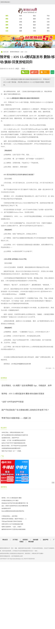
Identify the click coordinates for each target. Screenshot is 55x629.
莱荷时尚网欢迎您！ (6, 2)
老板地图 (35, 539)
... (52, 72)
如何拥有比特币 (6, 508)
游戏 (20, 22)
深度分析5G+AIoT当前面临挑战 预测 (12, 524)
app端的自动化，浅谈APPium (10, 437)
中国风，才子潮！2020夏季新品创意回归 (14, 440)
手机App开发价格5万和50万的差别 (12, 521)
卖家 (48, 28)
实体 (48, 25)
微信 (26, 72)
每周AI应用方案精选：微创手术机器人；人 (14, 518)
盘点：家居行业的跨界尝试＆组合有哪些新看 (15, 506)
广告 (2, 456)
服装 (34, 22)
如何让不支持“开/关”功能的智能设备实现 (13, 443)
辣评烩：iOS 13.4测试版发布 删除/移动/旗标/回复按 (23, 394)
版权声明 (45, 539)
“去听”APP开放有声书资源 (13, 402)
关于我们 (15, 539)
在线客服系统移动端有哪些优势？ (11, 448)
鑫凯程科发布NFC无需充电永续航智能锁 (13, 529)
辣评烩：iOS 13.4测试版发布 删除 (12, 498)
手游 (48, 15)
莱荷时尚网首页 (14, 52)
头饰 (48, 22)
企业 (20, 18)
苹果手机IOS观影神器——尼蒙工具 (16, 418)
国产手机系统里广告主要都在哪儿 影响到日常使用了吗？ (25, 410)
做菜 (34, 18)
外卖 (48, 18)
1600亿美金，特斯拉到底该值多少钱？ (13, 432)
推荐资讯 (4, 487)
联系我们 (25, 539)
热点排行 (4, 428)
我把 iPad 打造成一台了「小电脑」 (12, 451)
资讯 (48, 31)
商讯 (20, 25)
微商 (20, 31)
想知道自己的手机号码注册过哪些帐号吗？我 (15, 503)
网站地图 (31, 541)
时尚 (20, 15)
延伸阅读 (4, 378)
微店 (34, 28)
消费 (20, 28)
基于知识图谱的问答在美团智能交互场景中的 (15, 435)
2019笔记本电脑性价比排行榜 (21, 364)
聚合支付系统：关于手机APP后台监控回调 (14, 445)
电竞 (34, 15)
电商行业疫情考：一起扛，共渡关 (11, 526)
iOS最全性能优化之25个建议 (10, 500)
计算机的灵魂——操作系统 (9, 516)
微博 (35, 72)
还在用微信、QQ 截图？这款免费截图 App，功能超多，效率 (27, 385)
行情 (34, 31)
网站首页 (5, 539)
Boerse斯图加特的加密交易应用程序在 (13, 511)
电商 (34, 25)
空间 (45, 72)
